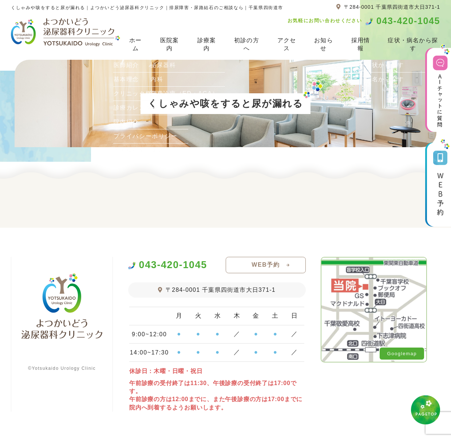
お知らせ (323, 44)
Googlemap (402, 353)
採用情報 (360, 44)
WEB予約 (266, 265)
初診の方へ (246, 44)
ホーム (135, 44)
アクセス (286, 44)
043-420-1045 (408, 21)
